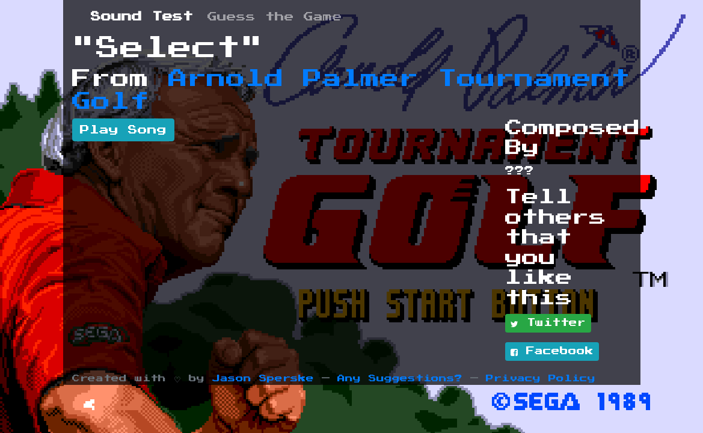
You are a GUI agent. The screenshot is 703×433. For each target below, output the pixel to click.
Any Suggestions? (399, 378)
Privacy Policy (540, 378)
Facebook (552, 352)
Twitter (548, 323)
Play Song (123, 130)
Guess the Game (274, 17)
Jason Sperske (263, 378)
